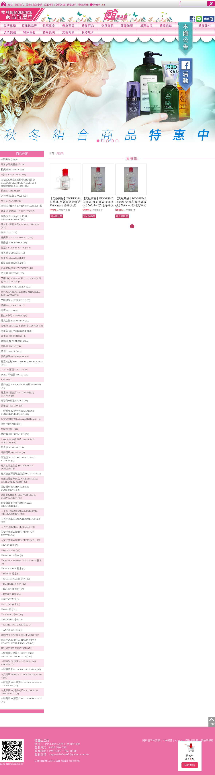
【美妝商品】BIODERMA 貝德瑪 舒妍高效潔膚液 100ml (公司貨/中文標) (65, 202)
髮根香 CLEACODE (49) (13, 257)
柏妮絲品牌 (29, 25)
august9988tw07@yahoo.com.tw (69, 754)
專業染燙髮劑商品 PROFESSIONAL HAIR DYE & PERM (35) (19, 480)
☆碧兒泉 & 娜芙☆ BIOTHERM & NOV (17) (21, 700)
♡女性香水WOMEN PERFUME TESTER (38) (17, 533)
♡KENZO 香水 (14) (11, 594)
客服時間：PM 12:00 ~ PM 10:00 (56, 750)
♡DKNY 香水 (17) (10, 550)
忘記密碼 (37, 4)
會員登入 (19, 4)
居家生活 (146, 25)
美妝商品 (68, 25)
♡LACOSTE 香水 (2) (12, 555)
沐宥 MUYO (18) (9, 310)
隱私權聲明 (191, 740)
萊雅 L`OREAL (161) (11, 190)
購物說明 (71, 4)
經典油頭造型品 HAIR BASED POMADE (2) (17, 467)
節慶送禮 (127, 25)
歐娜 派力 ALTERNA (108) (14, 341)
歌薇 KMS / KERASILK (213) (16, 286)
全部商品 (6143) (9, 159)
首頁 (51, 153)
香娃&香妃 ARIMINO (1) (14, 315)
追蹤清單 (49, 4)
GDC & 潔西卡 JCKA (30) (14, 369)
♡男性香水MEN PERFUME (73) (18, 526)
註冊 (28, 4)
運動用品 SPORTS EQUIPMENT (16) (20, 635)
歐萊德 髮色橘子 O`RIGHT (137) (17, 211)
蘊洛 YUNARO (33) (11, 424)
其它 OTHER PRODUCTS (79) (16, 648)
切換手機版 (207, 740)
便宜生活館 (42, 740)
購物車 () (97, 4)
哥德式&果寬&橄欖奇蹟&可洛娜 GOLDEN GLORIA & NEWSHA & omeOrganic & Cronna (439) (18, 182)
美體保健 (166, 25)
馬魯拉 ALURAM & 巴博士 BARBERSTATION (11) (15, 218)
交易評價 (60, 4)
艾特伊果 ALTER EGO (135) (15, 300)
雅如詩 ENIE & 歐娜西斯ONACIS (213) (21, 206)
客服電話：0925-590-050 (51, 747)
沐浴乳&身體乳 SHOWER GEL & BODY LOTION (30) (18, 496)
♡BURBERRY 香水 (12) (13, 583)
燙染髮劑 (10, 32)
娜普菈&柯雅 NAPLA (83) (14, 400)
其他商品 (68, 32)
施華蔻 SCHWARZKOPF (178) (16, 330)
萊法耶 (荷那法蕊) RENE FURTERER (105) (20, 226)
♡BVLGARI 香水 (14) (12, 589)
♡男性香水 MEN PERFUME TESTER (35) (20, 520)
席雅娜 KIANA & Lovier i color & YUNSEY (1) (18, 459)
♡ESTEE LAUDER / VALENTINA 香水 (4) (21, 562)
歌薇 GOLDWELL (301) (13, 263)
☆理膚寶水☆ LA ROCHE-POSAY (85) (21, 669)
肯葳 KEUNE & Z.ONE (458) (16, 247)
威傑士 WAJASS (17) (11, 351)
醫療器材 (29, 32)
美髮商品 (88, 25)
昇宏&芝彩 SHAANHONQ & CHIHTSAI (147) (22, 363)
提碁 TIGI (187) (9, 232)
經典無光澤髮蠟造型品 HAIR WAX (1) (21, 473)
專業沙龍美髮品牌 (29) (13, 164)
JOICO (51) (6, 379)
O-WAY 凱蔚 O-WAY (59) (14, 195)
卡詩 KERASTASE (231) (13, 174)
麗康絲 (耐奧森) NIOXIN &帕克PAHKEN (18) (17, 394)
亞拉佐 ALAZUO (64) (12, 200)
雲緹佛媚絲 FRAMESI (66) (15, 356)
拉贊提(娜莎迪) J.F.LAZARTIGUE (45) (21, 418)
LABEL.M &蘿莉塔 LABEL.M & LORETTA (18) (18, 441)
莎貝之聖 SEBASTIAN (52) (15, 320)
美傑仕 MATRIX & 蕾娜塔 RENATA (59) (22, 325)
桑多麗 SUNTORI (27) (12, 273)
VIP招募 (168, 740)
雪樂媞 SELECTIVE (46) (14, 242)
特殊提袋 (49, 32)
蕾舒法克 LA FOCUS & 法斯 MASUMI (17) (21, 386)
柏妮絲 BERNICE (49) (12, 169)
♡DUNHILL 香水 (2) (12, 619)
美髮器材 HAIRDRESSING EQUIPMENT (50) (15, 488)
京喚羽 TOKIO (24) (11, 346)
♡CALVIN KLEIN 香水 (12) (15, 578)
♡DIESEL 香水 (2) (10, 573)
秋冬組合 (88, 32)
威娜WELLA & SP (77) (12, 305)
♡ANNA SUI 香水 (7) (12, 629)
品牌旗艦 (10, 25)
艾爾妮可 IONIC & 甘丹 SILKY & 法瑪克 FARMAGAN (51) (21, 280)
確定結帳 (189, 765)
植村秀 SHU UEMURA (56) (15, 434)
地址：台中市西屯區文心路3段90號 (57, 744)
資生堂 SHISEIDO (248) (13, 336)
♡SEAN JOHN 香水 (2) (13, 568)
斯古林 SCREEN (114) (12, 447)
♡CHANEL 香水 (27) (12, 614)
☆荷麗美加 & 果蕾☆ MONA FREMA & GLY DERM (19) (21, 684)
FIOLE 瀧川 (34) (9, 429)
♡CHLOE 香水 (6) (10, 604)
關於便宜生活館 (151, 740)
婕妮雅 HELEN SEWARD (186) (17, 237)
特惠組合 (49, 25)
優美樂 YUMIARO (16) (13, 252)
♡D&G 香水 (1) (9, 609)
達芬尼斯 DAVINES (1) (13, 452)
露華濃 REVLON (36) (12, 405)
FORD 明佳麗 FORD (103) (14, 374)
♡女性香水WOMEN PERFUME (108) (20, 540)
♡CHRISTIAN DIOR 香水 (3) (16, 624)
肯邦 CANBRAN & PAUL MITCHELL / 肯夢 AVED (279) (21, 293)
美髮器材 (205, 25)
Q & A (179, 740)
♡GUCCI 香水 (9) (10, 599)
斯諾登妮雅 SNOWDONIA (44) (17, 268)
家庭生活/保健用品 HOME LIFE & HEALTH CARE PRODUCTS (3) (18, 641)
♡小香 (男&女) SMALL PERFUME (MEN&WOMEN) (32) (19, 512)
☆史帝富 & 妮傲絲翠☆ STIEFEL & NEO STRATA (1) (19, 692)
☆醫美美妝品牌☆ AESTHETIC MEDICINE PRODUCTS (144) (17, 655)
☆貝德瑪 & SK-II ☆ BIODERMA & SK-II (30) (21, 676)
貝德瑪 (60, 153)
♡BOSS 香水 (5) (9, 545)
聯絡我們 (83, 4)
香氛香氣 (107, 25)
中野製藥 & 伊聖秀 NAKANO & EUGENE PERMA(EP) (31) (17, 412)
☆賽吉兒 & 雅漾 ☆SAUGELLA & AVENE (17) (18, 663)
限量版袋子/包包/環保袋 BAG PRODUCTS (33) (16, 504)
